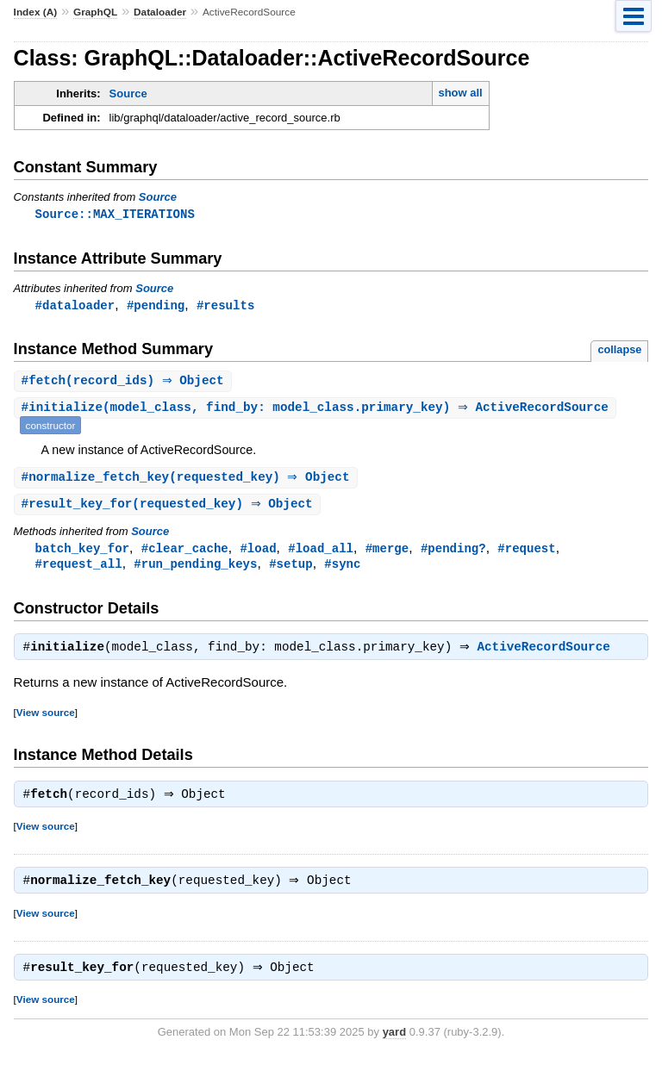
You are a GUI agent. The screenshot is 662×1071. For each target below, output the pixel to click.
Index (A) (36, 12)
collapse (619, 351)
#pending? (453, 553)
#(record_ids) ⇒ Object (125, 383)
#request (526, 553)
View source (45, 719)
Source (128, 93)
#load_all (320, 553)
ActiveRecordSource (548, 655)
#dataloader (75, 306)
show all (460, 92)
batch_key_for (82, 553)
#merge (387, 553)
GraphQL (95, 12)
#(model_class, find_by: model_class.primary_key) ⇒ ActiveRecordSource (317, 410)
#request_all (78, 569)
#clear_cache (184, 553)
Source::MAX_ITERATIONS (115, 214)
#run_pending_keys (195, 569)
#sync (342, 569)
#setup (291, 569)
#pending (155, 306)
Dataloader (160, 12)
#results (225, 306)
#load (258, 553)
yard (394, 1044)
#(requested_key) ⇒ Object (188, 480)
